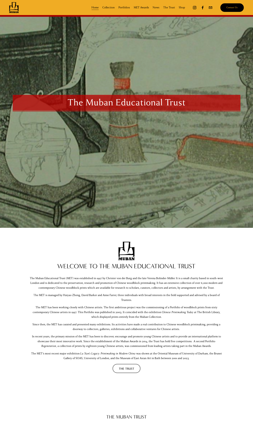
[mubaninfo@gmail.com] (210, 8)
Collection (108, 8)
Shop (181, 8)
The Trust (168, 8)
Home (94, 8)
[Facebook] (202, 8)
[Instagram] (194, 8)
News (155, 8)
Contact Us (231, 8)
